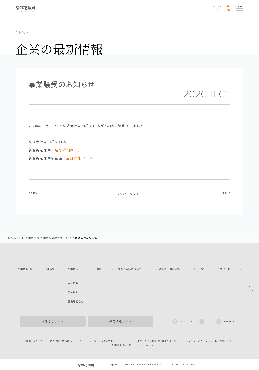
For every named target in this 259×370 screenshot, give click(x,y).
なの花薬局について (129, 269)
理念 (99, 269)
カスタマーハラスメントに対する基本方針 (209, 341)
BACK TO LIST (129, 193)
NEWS (50, 269)
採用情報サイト (120, 321)
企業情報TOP (26, 269)
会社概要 (73, 283)
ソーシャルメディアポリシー (104, 341)
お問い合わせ (225, 269)
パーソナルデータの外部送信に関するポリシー (152, 341)
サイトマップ (146, 345)
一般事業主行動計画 (120, 345)
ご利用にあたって (33, 341)
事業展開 (73, 292)
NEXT (226, 193)
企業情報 (73, 269)
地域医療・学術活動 (168, 269)
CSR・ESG (198, 269)
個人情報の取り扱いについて (66, 341)
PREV (33, 193)
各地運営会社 (76, 301)
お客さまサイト (53, 321)
